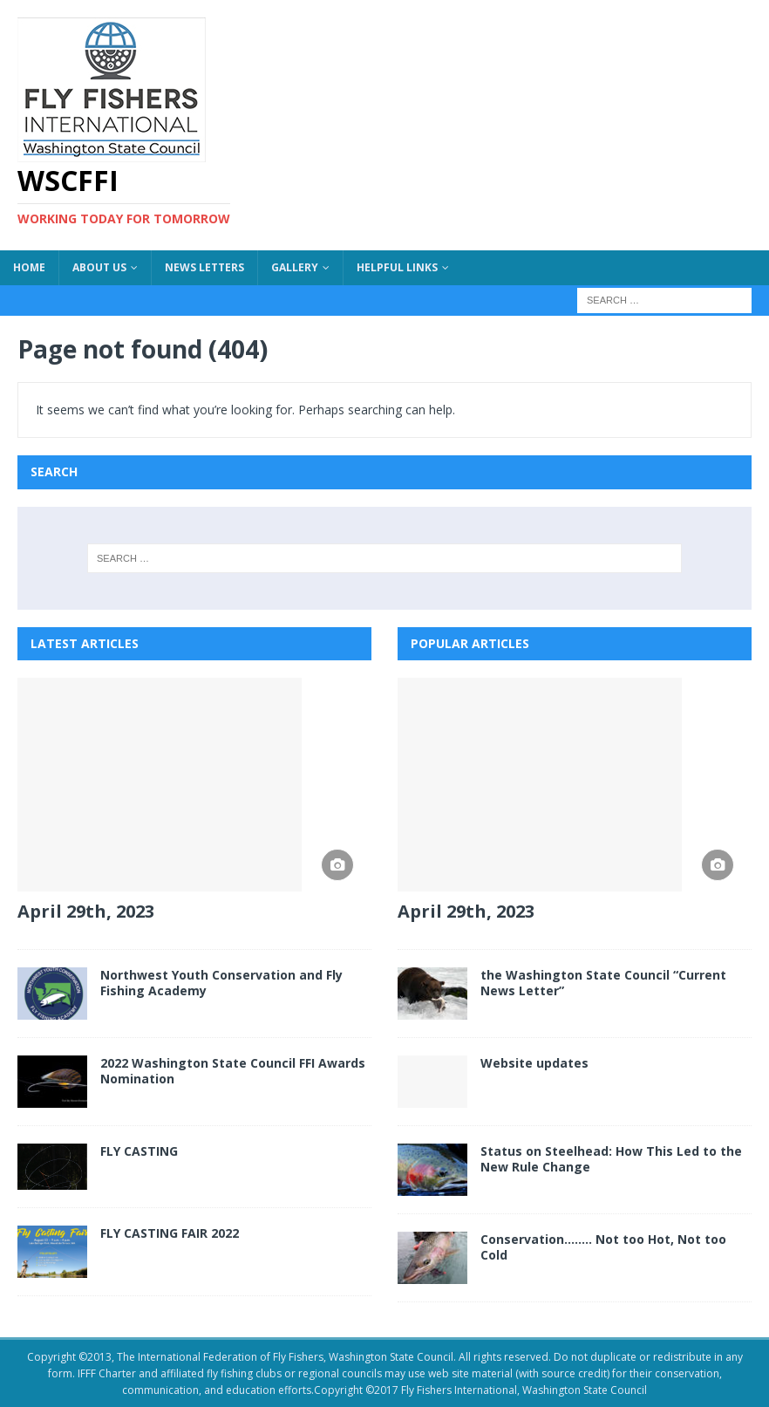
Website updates (534, 1063)
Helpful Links (397, 267)
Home (29, 267)
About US (99, 267)
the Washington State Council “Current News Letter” (603, 982)
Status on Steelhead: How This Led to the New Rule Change (611, 1159)
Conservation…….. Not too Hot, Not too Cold (603, 1247)
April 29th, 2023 (85, 911)
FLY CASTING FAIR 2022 (169, 1233)
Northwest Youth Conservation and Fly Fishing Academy (221, 982)
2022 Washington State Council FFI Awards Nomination (232, 1071)
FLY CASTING (139, 1151)
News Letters (204, 267)
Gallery (294, 267)
